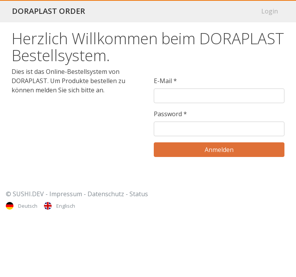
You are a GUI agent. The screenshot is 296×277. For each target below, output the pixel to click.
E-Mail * (165, 81)
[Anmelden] (219, 149)
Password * (170, 114)
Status (139, 194)
